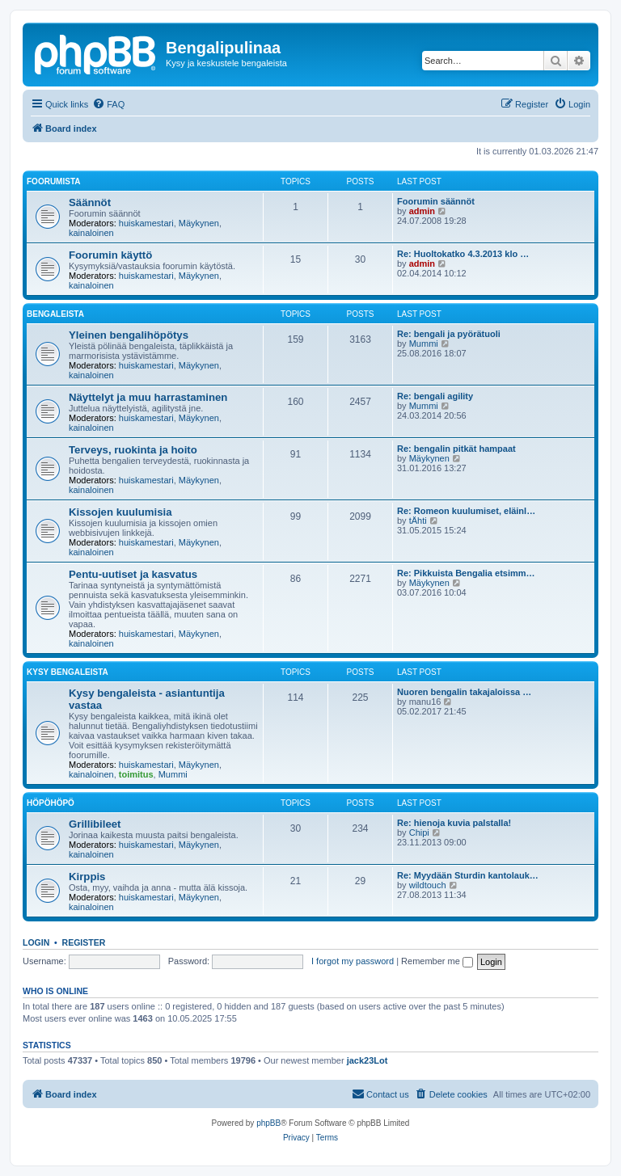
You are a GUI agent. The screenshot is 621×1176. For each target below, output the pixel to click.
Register (84, 942)
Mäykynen (199, 223)
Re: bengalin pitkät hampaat (456, 448)
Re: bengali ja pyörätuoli (449, 334)
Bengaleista (55, 314)
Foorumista (53, 181)
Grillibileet (95, 824)
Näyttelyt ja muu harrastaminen (148, 397)
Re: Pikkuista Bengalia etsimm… (466, 573)
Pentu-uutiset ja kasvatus (133, 574)
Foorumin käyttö (110, 255)
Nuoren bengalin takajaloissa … (464, 692)
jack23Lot (367, 1060)
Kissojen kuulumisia (120, 512)
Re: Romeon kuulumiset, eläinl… (466, 511)
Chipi (419, 832)
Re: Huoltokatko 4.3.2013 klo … (463, 254)
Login (36, 942)
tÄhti (418, 520)
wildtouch (427, 885)
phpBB (268, 1123)
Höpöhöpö (50, 803)
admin (422, 211)
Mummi (423, 343)
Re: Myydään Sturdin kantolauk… (468, 875)
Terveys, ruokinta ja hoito (133, 450)
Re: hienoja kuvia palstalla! (454, 823)
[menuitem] (108, 104)
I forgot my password (352, 961)
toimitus (136, 774)
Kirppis (87, 876)
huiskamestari (146, 223)
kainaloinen (91, 233)
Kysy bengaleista (67, 672)
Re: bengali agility (435, 396)
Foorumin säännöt (436, 201)
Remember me (437, 961)
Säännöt (90, 202)
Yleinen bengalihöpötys (128, 335)
